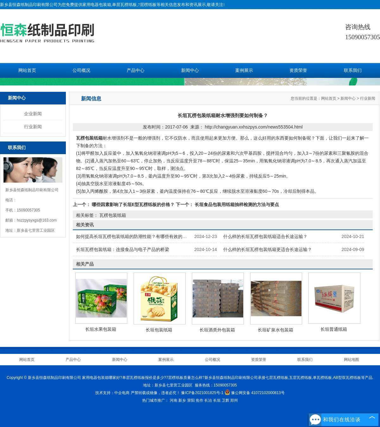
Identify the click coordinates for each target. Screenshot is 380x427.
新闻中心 (190, 70)
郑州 (234, 400)
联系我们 (353, 70)
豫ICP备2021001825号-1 (202, 393)
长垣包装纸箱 (159, 329)
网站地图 (351, 359)
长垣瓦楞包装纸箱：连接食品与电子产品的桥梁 (122, 249)
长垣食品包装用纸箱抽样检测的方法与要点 (236, 204)
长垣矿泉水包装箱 (275, 329)
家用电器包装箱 (96, 4)
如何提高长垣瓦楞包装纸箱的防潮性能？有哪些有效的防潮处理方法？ (144, 236)
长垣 (217, 400)
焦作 (199, 400)
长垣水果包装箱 (100, 329)
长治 (208, 400)
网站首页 (27, 70)
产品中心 (135, 70)
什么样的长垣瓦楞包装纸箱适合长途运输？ (265, 236)
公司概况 (81, 70)
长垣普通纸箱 (333, 329)
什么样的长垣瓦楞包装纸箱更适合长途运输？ (267, 249)
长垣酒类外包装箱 (217, 329)
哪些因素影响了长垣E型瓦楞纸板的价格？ (133, 204)
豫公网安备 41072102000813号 (255, 393)
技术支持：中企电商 (112, 393)
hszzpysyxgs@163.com (37, 220)
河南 (173, 400)
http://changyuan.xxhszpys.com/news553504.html (254, 126)
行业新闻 (33, 126)
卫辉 (225, 400)
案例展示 (244, 70)
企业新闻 (33, 113)
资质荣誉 (298, 70)
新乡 (182, 400)
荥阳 (191, 400)
